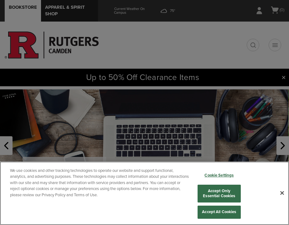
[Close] (282, 193)
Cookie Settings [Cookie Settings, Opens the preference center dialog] (219, 175)
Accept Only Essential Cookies (219, 193)
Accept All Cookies (219, 211)
